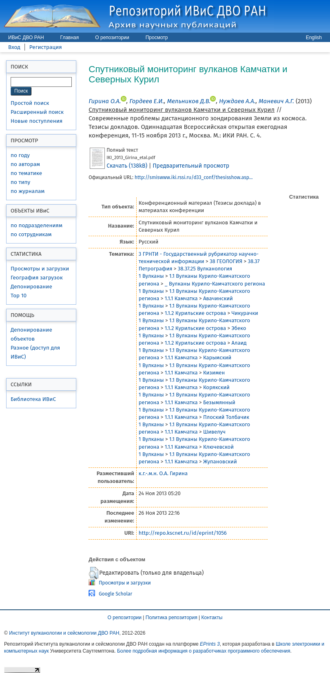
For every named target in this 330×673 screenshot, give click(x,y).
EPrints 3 (210, 644)
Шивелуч (214, 432)
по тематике (26, 173)
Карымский (217, 357)
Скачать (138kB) (126, 165)
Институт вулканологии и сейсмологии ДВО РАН (64, 633)
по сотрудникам (31, 234)
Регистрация (45, 47)
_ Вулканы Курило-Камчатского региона (215, 284)
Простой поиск (30, 103)
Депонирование (31, 286)
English (314, 37)
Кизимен (214, 373)
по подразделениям (36, 225)
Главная (69, 37)
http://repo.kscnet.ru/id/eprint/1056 (183, 533)
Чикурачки (244, 313)
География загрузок (37, 277)
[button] (93, 573)
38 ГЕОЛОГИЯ (226, 261)
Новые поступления (36, 120)
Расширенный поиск (37, 111)
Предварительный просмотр (191, 165)
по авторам (25, 164)
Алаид (238, 343)
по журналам (27, 191)
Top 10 (19, 295)
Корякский (216, 387)
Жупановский (220, 461)
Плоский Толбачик (226, 417)
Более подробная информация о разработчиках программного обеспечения (203, 651)
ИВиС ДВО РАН (26, 37)
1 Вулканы (151, 276)
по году (20, 155)
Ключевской (218, 447)
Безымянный (219, 402)
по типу (20, 182)
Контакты (212, 617)
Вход (14, 47)
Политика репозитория (171, 617)
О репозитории (112, 37)
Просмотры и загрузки (40, 268)
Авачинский (218, 298)
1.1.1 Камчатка (181, 298)
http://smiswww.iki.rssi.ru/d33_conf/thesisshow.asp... (193, 177)
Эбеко (238, 328)
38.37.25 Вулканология (205, 269)
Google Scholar (115, 594)
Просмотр (157, 37)
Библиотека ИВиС (33, 399)
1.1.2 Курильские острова (195, 313)
